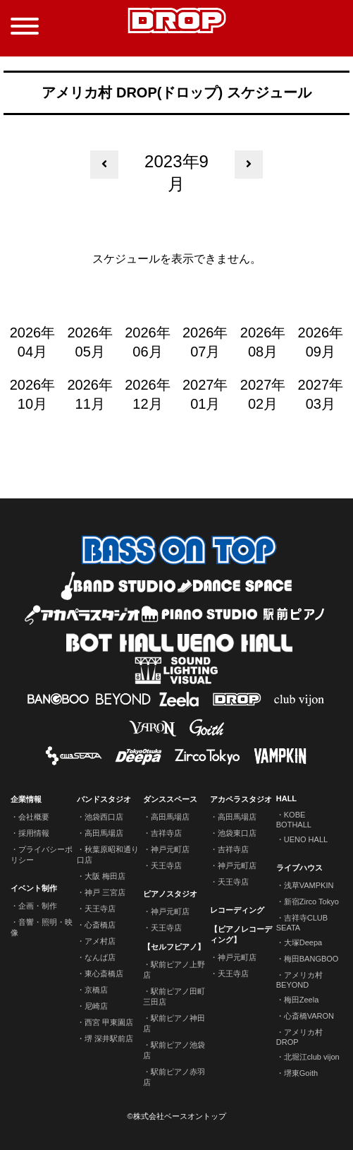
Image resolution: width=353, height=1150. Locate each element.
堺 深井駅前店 (109, 1038)
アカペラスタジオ (241, 799)
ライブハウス (299, 867)
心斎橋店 (100, 925)
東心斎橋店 (104, 973)
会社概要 (33, 817)
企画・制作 (37, 906)
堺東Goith (301, 1073)
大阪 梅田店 (105, 876)
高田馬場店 (104, 833)
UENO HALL (306, 839)
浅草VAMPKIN (309, 885)
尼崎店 (96, 1006)
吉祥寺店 (166, 833)
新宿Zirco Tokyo (311, 901)
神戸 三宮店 (105, 892)
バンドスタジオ (104, 799)
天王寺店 (100, 908)
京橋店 (96, 990)
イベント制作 (34, 888)
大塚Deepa (303, 942)
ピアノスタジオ (170, 894)
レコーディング (237, 910)
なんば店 (100, 957)
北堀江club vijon (312, 1057)
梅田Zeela (301, 999)
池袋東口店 (237, 833)
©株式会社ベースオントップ (176, 1116)
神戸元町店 (170, 849)
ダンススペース (170, 799)
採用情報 (33, 833)
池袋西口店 (104, 817)
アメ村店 (100, 941)
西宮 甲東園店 (109, 1022)
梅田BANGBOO (311, 958)
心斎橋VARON (309, 1016)
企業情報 (26, 799)
